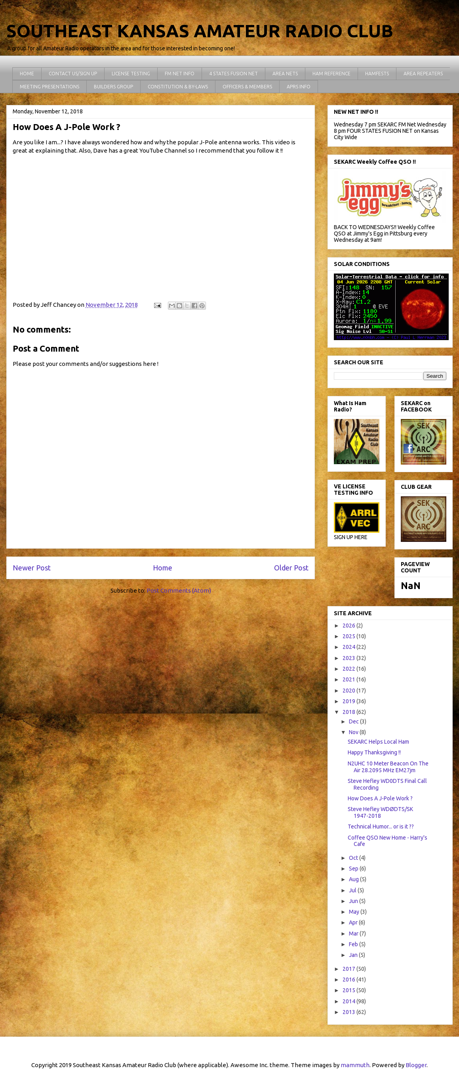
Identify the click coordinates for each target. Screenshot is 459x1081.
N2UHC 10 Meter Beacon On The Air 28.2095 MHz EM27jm (388, 766)
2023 (349, 658)
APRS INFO (298, 86)
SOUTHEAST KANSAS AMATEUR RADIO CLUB (199, 31)
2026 (349, 625)
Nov (354, 732)
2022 (349, 669)
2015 (349, 990)
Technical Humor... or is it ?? (381, 826)
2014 (349, 1001)
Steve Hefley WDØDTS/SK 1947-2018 (380, 812)
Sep (354, 868)
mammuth (355, 1065)
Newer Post (32, 568)
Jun (354, 901)
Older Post (291, 568)
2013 (349, 1012)
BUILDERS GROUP (113, 86)
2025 (349, 636)
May (354, 912)
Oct (354, 858)
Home (162, 568)
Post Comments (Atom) (179, 590)
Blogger (416, 1065)
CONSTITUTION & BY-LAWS (178, 86)
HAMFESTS (377, 73)
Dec (354, 721)
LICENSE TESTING (131, 73)
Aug (354, 879)
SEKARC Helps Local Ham (378, 742)
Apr (354, 922)
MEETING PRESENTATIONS (49, 86)
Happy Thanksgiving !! (374, 752)
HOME (27, 73)
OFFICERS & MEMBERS (247, 86)
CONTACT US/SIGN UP (73, 73)
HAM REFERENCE (331, 73)
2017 (349, 969)
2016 (349, 979)
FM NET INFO (179, 73)
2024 (349, 647)
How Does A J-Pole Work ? (380, 798)
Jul (353, 890)
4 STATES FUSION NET (233, 73)
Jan (354, 955)
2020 (349, 690)
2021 (349, 679)
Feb (354, 944)
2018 (349, 712)
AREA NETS (285, 73)
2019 (349, 701)
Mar (354, 933)
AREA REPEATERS (423, 73)
